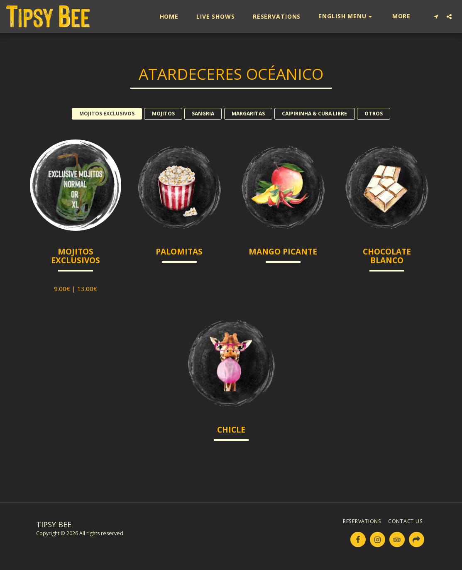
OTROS (373, 113)
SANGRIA (203, 113)
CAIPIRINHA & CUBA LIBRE (314, 113)
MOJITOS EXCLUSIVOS (106, 113)
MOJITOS (163, 113)
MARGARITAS (248, 113)
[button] (346, 16)
